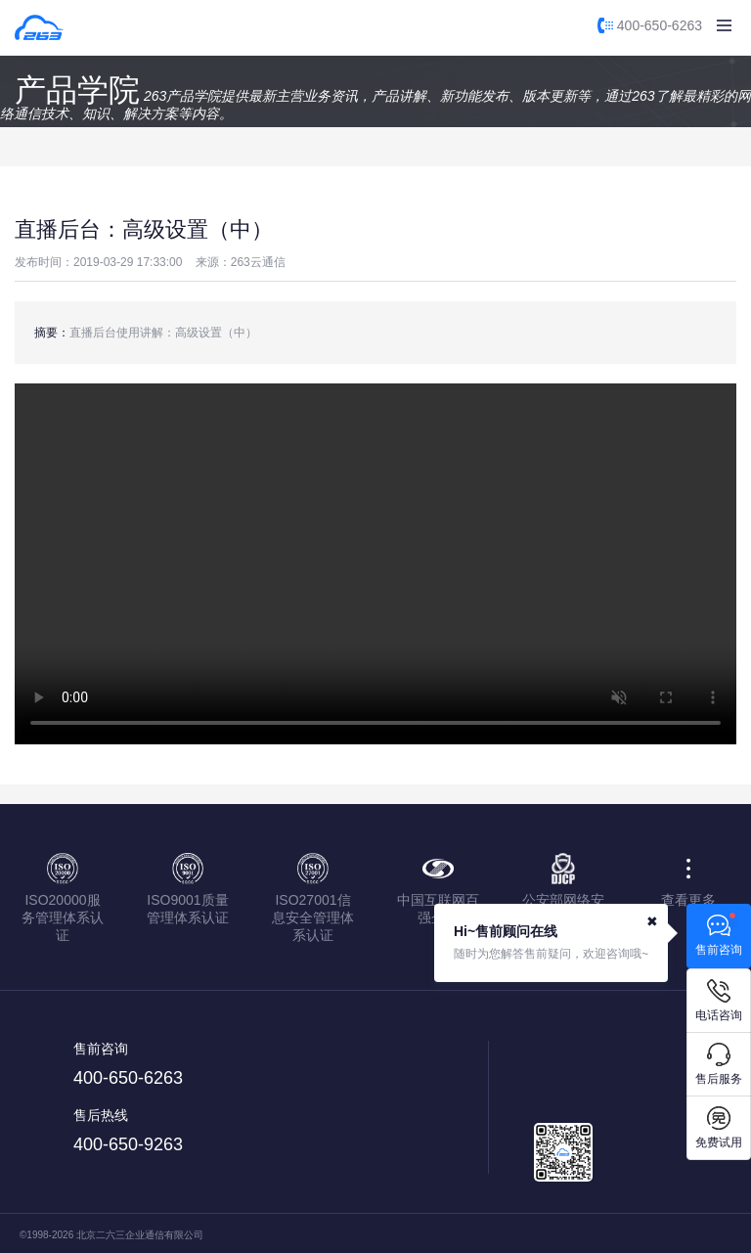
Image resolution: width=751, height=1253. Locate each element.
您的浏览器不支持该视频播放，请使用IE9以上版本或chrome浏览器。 (375, 563)
